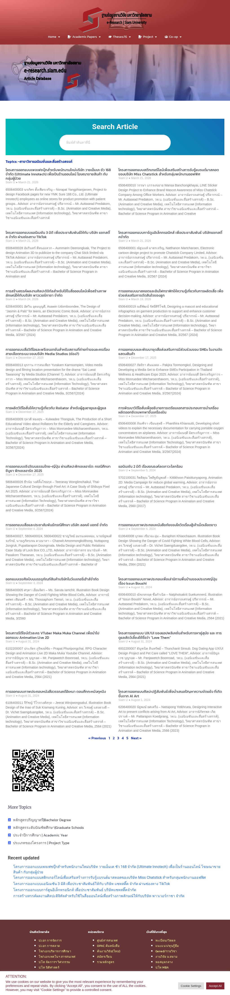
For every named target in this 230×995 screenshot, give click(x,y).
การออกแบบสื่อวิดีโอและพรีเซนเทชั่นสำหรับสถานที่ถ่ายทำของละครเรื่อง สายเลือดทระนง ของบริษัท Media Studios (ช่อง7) (58, 351)
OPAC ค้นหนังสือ (108, 946)
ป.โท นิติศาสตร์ (49, 967)
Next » (136, 738)
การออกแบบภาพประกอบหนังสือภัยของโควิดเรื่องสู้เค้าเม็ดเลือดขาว (167, 525)
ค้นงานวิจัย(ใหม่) (108, 951)
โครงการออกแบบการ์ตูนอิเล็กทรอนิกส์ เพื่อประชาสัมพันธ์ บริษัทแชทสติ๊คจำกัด (170, 234)
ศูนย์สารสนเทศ (107, 940)
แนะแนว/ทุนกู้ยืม (167, 946)
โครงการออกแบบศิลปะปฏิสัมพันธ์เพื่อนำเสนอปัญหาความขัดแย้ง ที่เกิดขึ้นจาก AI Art (170, 693)
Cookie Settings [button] (191, 986)
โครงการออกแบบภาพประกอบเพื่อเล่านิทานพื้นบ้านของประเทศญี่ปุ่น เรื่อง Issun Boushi (167, 581)
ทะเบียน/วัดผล (165, 940)
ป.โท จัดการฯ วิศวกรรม (54, 962)
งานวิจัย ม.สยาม (166, 956)
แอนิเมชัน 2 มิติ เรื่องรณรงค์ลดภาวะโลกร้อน (150, 466)
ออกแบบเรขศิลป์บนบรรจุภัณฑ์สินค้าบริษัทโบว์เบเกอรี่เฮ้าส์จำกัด (52, 579)
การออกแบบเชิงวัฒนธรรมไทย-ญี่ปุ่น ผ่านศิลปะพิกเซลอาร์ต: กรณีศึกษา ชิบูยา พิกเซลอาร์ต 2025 (58, 468)
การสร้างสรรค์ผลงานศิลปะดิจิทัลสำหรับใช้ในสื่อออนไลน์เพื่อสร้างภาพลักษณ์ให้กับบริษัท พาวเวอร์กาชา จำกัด (56, 293)
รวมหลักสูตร (105, 962)
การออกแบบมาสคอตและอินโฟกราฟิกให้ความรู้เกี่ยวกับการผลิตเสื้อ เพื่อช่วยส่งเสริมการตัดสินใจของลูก (170, 293)
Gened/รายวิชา (166, 951)
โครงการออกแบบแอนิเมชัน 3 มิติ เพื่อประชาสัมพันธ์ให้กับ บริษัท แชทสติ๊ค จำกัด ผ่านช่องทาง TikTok (58, 234)
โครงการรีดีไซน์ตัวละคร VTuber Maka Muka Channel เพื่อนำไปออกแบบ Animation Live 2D (52, 635)
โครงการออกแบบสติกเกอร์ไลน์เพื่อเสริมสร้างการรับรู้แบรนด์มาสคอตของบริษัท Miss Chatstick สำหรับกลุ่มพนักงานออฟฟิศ (168, 172)
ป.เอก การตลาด (49, 946)
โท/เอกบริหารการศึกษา (55, 951)
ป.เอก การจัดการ (50, 940)
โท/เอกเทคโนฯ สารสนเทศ (57, 956)
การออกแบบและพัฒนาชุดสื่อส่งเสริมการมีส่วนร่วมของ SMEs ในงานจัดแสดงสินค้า (170, 351)
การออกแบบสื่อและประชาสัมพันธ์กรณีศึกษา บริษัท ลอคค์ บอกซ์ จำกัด (57, 525)
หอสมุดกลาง (164, 962)
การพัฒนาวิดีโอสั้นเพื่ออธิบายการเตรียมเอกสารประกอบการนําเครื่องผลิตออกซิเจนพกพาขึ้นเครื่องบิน (168, 410)
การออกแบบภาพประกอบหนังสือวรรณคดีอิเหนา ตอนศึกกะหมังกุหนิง (56, 691)
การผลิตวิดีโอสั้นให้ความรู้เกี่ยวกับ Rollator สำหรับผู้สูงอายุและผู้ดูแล (56, 408)
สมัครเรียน (104, 956)
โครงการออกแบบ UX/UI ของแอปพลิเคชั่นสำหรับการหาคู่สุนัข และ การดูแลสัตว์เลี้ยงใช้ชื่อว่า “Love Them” (170, 635)
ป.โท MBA (162, 967)
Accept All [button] (215, 986)
